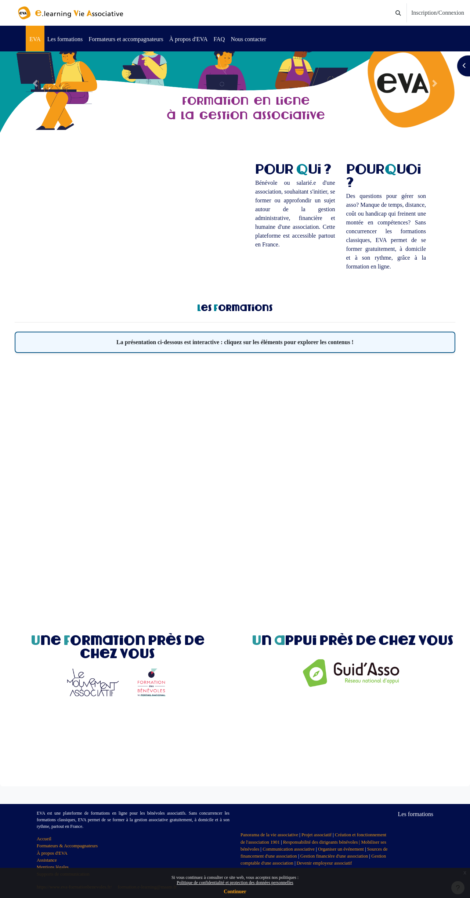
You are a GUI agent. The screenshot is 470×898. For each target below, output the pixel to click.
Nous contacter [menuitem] (248, 39)
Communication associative (289, 849)
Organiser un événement (341, 849)
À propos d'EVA (52, 853)
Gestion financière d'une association (334, 856)
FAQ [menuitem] (219, 39)
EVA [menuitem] (35, 39)
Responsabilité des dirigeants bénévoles (320, 842)
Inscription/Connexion (437, 13)
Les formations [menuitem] (65, 39)
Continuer (235, 891)
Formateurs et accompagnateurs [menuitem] (125, 39)
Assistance (47, 860)
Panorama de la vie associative (269, 834)
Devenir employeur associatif (324, 863)
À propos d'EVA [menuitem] (188, 39)
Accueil (44, 838)
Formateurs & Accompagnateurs (67, 845)
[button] (398, 13)
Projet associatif (316, 834)
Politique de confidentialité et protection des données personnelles (235, 882)
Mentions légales (53, 867)
